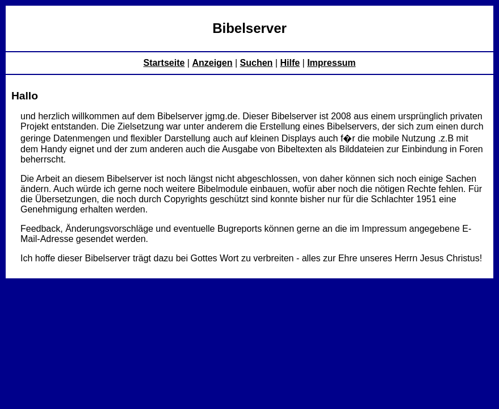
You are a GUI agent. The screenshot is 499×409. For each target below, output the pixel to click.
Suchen (256, 63)
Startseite (163, 63)
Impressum (331, 63)
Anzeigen (212, 63)
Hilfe (290, 63)
